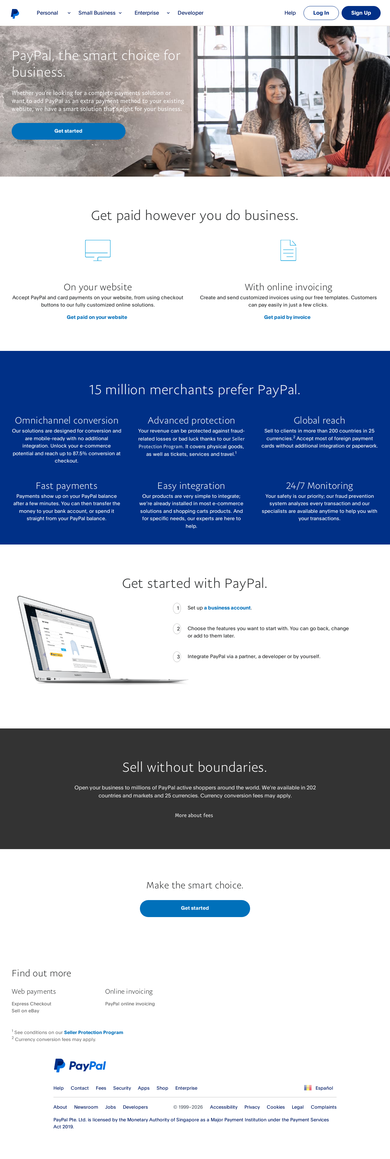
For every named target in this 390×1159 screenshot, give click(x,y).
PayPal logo (14, 13)
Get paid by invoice (287, 317)
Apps (144, 1088)
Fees (101, 1088)
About (60, 1107)
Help (290, 12)
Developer (190, 12)
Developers (135, 1107)
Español (324, 1088)
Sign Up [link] (361, 12)
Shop (162, 1088)
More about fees (194, 815)
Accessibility (223, 1107)
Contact (80, 1088)
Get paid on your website (97, 317)
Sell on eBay (25, 1010)
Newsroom (86, 1107)
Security (122, 1088)
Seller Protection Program (93, 1032)
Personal (54, 12)
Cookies (276, 1107)
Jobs (110, 1107)
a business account (227, 607)
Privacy (252, 1107)
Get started (68, 131)
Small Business (100, 12)
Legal (298, 1107)
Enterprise (153, 12)
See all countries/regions (307, 1088)
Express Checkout (31, 1003)
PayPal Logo (81, 1065)
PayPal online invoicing (130, 1003)
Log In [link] (321, 12)
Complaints (324, 1107)
